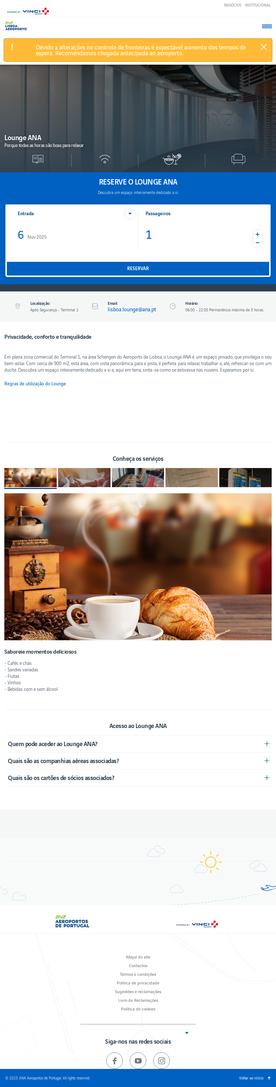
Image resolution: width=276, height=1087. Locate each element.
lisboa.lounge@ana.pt (132, 309)
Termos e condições (138, 974)
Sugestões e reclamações (138, 991)
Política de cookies (138, 1008)
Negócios (232, 5)
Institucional (258, 5)
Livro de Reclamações (138, 1000)
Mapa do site (138, 956)
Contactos (138, 965)
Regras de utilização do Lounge (35, 383)
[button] (130, 214)
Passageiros (158, 213)
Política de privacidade (138, 982)
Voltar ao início (251, 1077)
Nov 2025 (32, 234)
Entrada (26, 213)
